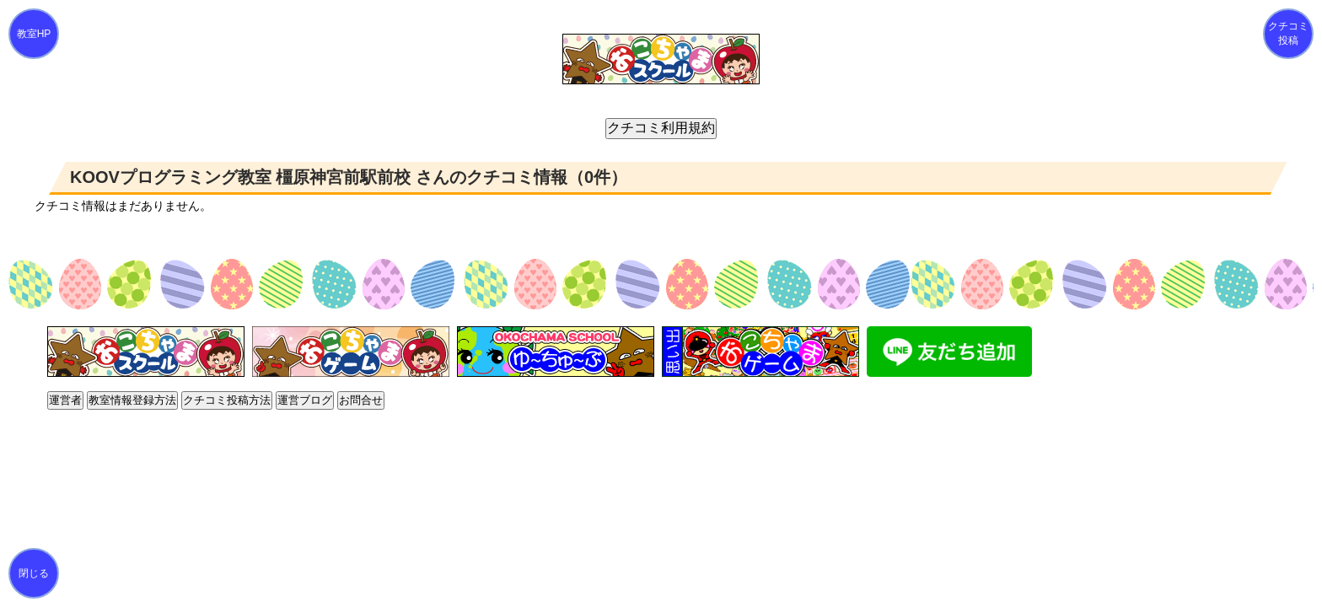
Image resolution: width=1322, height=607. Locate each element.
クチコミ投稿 (1288, 33)
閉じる (34, 573)
